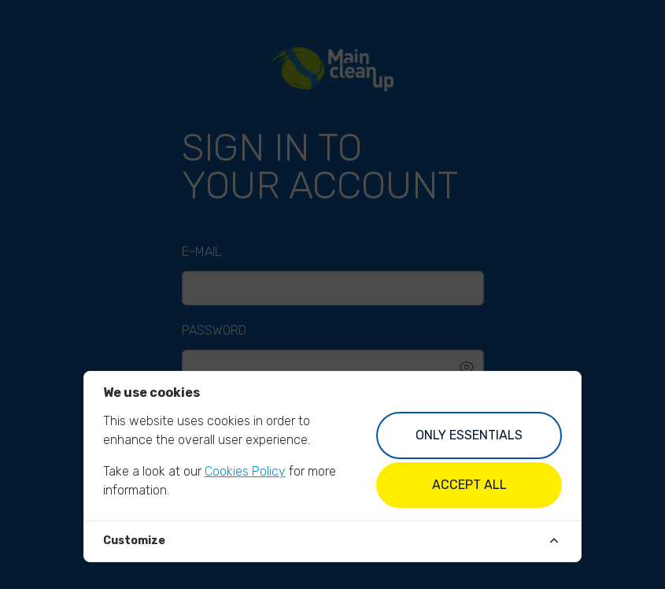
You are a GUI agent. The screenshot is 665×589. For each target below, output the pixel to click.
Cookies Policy (245, 471)
